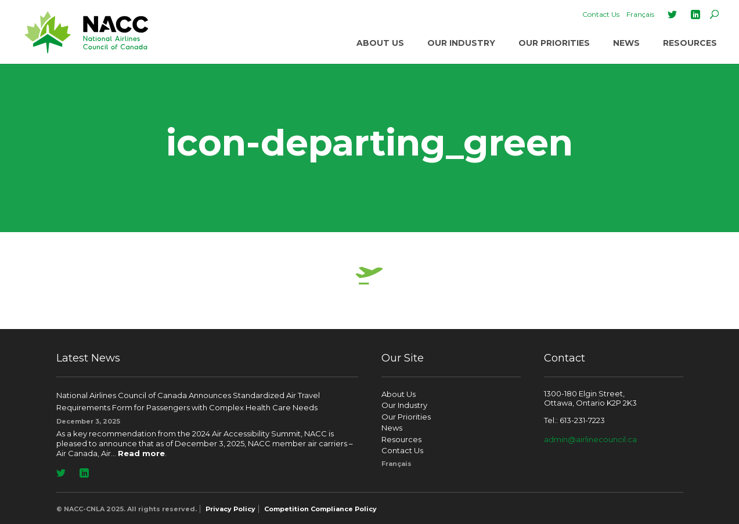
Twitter (672, 14)
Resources (690, 43)
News (626, 43)
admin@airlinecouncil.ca (590, 439)
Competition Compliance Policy (320, 509)
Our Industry (461, 43)
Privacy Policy (230, 509)
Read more (141, 453)
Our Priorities (554, 43)
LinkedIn (695, 14)
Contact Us (600, 14)
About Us (380, 43)
